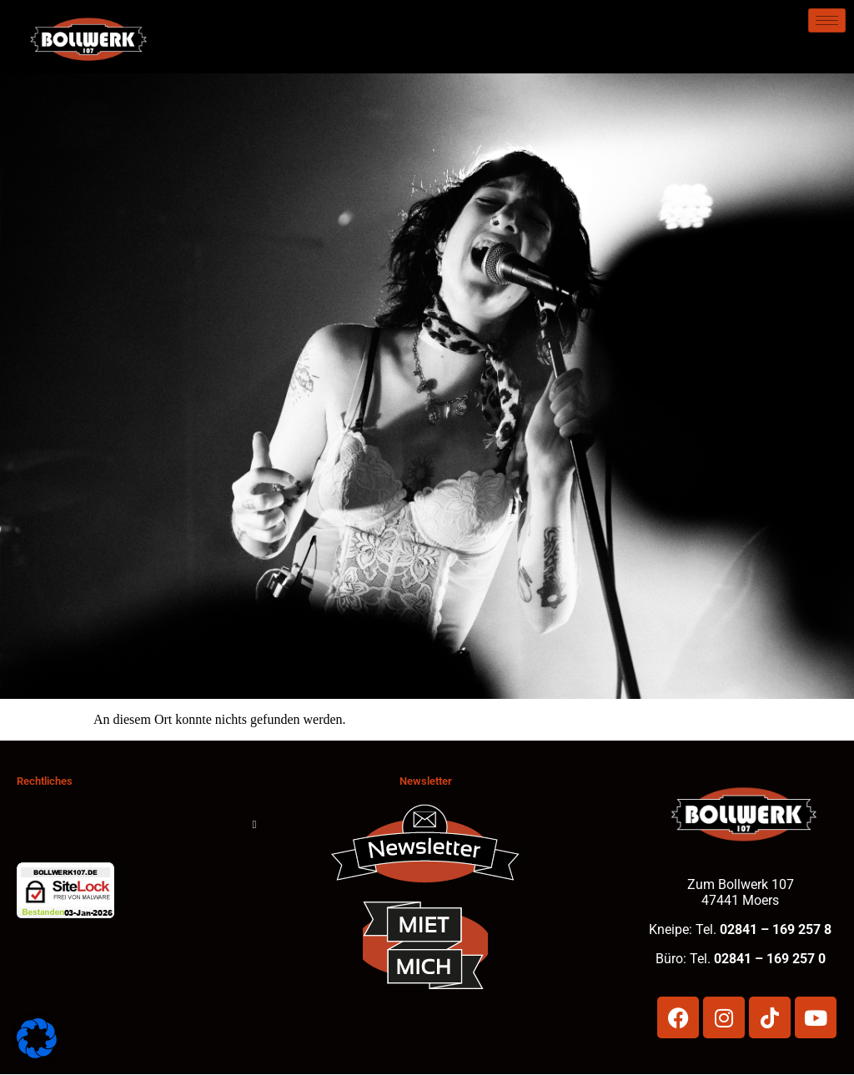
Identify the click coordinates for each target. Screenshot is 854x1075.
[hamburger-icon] (827, 20)
